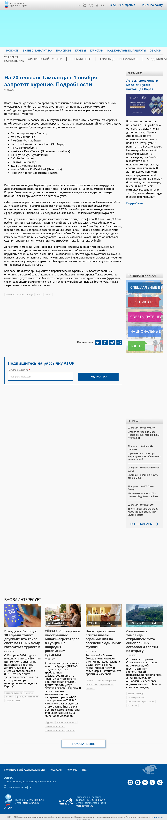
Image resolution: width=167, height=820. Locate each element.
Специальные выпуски (143, 285)
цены (151, 699)
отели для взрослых (106, 678)
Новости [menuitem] (12, 50)
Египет (90, 678)
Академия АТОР (136, 59)
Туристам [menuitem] (97, 50)
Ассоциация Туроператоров (18, 4)
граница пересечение (27, 694)
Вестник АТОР (137, 299)
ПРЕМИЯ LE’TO (71, 59)
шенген (29, 690)
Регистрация (129, 5)
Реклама (65, 767)
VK (93, 5)
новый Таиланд (135, 691)
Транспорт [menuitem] (63, 50)
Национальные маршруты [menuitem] (126, 50)
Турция (49, 719)
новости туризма (14, 690)
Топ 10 (133, 343)
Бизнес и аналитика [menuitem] (37, 50)
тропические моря (137, 699)
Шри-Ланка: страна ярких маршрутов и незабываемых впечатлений (144, 453)
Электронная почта (18, 369)
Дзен (81, 5)
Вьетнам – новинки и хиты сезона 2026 (143, 474)
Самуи (30, 294)
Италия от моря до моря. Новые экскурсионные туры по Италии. (143, 432)
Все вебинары (140, 521)
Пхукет (20, 294)
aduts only (92, 681)
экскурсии (132, 703)
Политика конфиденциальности (22, 767)
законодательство (55, 723)
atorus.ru (158, 814)
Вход (115, 5)
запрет (48, 294)
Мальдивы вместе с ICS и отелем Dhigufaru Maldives (143, 492)
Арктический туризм (42, 59)
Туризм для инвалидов (103, 59)
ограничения (106, 681)
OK (99, 5)
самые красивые (136, 695)
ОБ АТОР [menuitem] (155, 50)
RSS (77, 767)
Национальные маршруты (145, 329)
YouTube (87, 5)
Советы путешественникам (145, 314)
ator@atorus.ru (31, 800)
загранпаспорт (13, 698)
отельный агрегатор (66, 719)
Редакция (50, 767)
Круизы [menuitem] (80, 50)
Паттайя (10, 294)
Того (39, 294)
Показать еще (84, 741)
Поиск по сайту (153, 5)
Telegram (104, 5)
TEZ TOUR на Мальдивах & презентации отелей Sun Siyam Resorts (143, 509)
